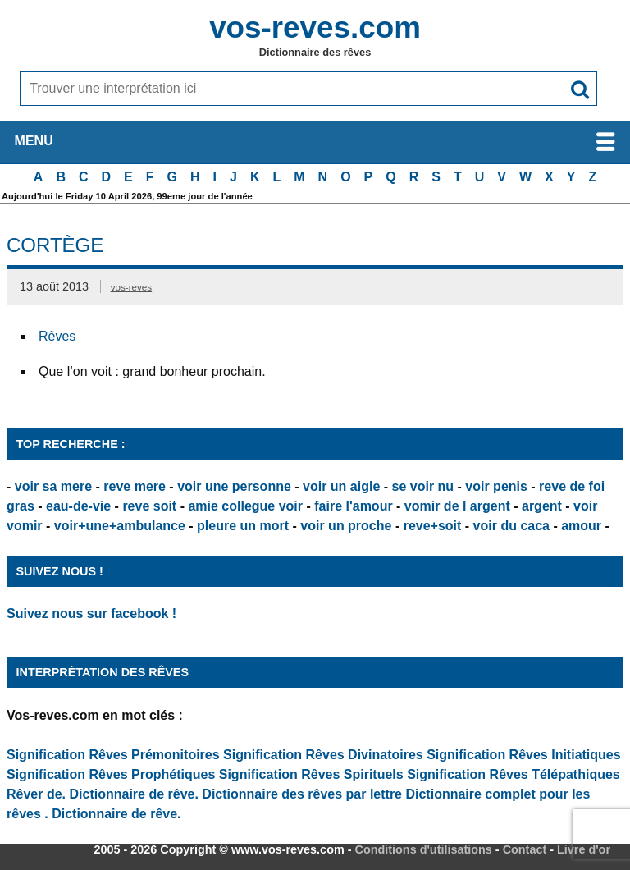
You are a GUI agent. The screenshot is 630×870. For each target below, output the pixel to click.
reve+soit (433, 526)
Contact (525, 849)
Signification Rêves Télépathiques (513, 774)
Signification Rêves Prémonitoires (113, 755)
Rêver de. (36, 794)
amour (581, 526)
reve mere (134, 486)
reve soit (149, 506)
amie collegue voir (245, 506)
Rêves (57, 336)
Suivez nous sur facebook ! (91, 613)
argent (542, 506)
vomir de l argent (457, 506)
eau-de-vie (78, 506)
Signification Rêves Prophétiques (111, 774)
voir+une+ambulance (119, 526)
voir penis (496, 486)
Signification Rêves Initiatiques (524, 755)
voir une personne (234, 486)
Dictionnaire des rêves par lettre (302, 794)
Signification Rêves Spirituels (311, 774)
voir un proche (345, 526)
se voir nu (423, 486)
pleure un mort (243, 526)
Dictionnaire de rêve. (134, 794)
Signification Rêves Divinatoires (323, 755)
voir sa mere (53, 486)
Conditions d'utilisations (423, 849)
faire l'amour (353, 506)
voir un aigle (341, 486)
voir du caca (511, 526)
